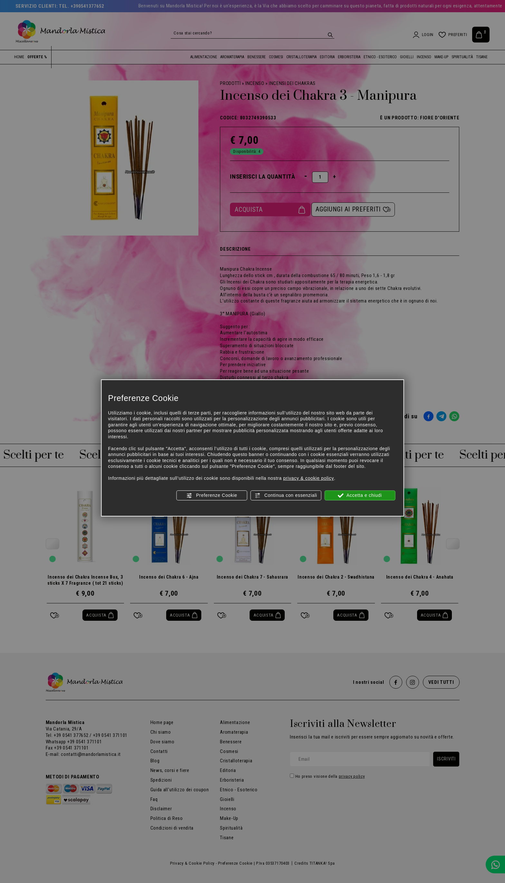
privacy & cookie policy (308, 478)
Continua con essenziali (285, 495)
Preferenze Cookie (211, 495)
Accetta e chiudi (360, 495)
